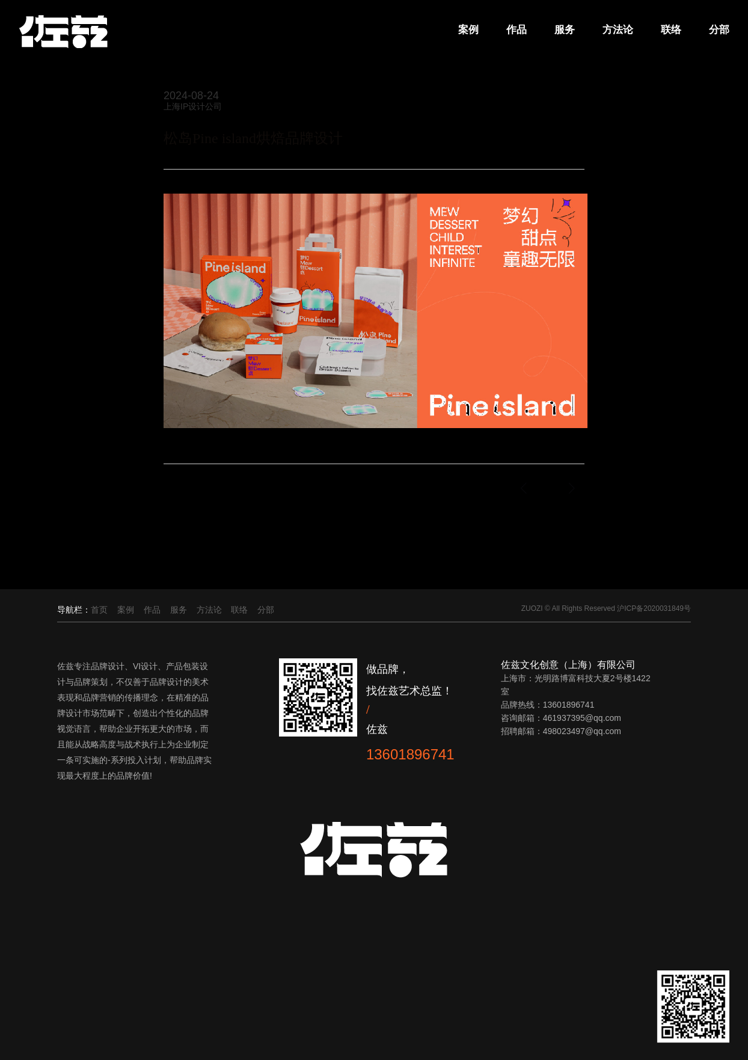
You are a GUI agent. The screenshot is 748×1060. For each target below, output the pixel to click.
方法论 (616, 30)
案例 (467, 30)
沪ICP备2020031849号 (654, 608)
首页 (99, 609)
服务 (563, 30)
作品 (515, 30)
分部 (717, 30)
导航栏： (74, 609)
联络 (669, 30)
